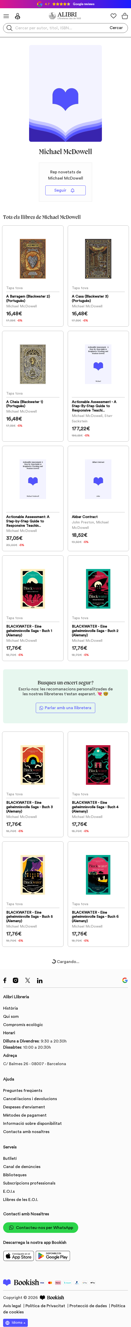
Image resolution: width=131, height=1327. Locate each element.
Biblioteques (15, 1175)
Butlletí (10, 1158)
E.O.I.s (9, 1191)
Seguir (64, 190)
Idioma (13, 1323)
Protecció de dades (88, 1306)
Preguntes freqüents (22, 1091)
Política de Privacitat (45, 1306)
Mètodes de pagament (25, 1115)
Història (10, 1008)
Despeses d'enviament (24, 1107)
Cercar (116, 28)
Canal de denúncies (21, 1167)
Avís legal (12, 1306)
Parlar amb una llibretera (68, 708)
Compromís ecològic (23, 1025)
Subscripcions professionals (29, 1183)
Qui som (11, 1016)
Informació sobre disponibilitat (32, 1123)
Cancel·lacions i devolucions (30, 1099)
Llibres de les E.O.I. (20, 1200)
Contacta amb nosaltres (26, 1132)
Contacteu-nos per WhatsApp (40, 1227)
